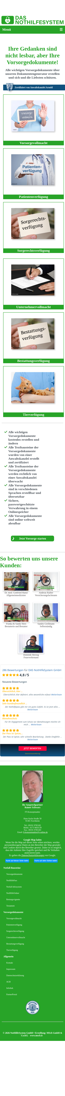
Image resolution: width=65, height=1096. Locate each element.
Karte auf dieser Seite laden (17, 861)
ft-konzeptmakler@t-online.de (35, 832)
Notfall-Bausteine (12, 868)
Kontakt (9, 963)
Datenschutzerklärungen (32, 855)
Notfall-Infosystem (14, 887)
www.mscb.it (36, 1035)
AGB (8, 982)
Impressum (10, 969)
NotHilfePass (11, 880)
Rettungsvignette (13, 899)
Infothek (9, 988)
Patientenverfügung (14, 925)
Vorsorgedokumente (14, 874)
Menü (6, 29)
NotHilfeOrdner (12, 893)
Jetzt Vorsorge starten (32, 538)
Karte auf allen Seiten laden (46, 861)
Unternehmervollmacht (15, 937)
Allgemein (8, 956)
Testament (10, 906)
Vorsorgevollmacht (14, 918)
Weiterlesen (56, 694)
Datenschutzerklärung (15, 975)
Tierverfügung (12, 950)
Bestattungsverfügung (15, 944)
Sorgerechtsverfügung (15, 931)
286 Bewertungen (12, 670)
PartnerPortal (11, 994)
